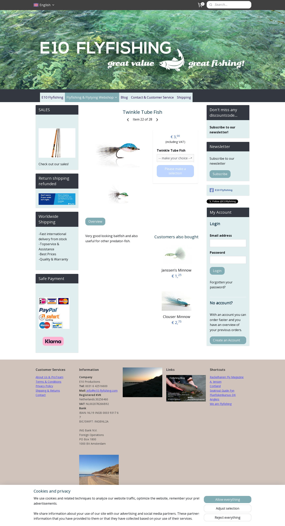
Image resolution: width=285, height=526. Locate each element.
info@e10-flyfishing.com (102, 390)
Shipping (184, 97)
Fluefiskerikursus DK (223, 395)
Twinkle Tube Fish (171, 150)
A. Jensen (215, 382)
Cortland (215, 386)
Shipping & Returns (48, 390)
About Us (42, 377)
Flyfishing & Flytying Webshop (92, 97)
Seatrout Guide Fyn (222, 390)
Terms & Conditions (48, 382)
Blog (124, 97)
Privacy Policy (44, 386)
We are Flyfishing (221, 404)
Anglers (214, 399)
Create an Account (226, 340)
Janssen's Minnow (176, 270)
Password (217, 252)
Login (217, 271)
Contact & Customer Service (152, 97)
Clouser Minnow (176, 316)
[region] (116, 508)
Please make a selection (175, 171)
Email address (221, 235)
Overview (95, 221)
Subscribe (220, 174)
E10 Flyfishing (52, 97)
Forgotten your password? (221, 285)
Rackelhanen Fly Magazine (227, 377)
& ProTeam (55, 377)
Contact (41, 395)
